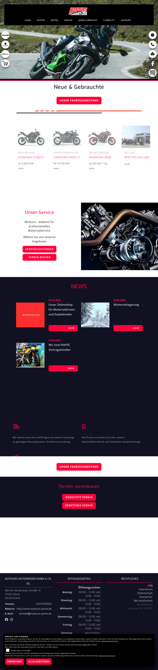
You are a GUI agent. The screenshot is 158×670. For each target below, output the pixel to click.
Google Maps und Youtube (20, 651)
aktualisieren (145, 604)
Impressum (146, 589)
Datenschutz (145, 593)
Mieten (54, 20)
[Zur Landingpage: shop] (5, 63)
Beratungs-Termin (79, 505)
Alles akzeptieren (39, 661)
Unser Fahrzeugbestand (79, 100)
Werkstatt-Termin (79, 497)
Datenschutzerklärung (109, 641)
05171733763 (44, 604)
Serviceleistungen (39, 249)
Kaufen (41, 20)
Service (68, 20)
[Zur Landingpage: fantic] (5, 54)
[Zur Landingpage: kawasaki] (5, 35)
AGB (150, 585)
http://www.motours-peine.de (34, 608)
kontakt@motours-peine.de (35, 613)
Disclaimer (146, 597)
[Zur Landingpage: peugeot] (5, 44)
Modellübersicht (88, 20)
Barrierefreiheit (143, 600)
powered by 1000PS (140, 608)
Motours (126, 20)
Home (28, 20)
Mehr (71, 328)
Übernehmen (14, 661)
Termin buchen (39, 257)
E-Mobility (109, 20)
